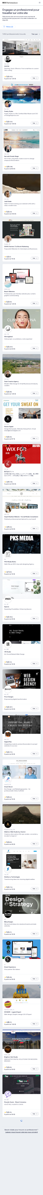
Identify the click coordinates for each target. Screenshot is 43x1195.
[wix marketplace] (10, 3)
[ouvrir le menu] (39, 2)
